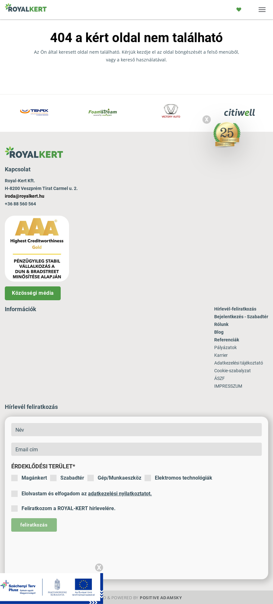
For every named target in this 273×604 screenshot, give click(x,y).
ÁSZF (219, 378)
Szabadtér (67, 478)
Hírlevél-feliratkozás (235, 308)
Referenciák (226, 339)
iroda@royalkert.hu (24, 196)
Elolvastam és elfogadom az (81, 494)
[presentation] (60, 550)
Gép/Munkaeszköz (114, 478)
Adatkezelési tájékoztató (238, 362)
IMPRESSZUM (228, 386)
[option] (34, 113)
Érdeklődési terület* (43, 466)
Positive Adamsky (161, 597)
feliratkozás (34, 525)
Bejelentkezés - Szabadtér (241, 316)
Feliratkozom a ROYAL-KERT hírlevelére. (63, 508)
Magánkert (29, 478)
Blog (219, 332)
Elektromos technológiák (178, 478)
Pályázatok (225, 347)
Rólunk (221, 324)
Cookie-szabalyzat (232, 370)
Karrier (221, 355)
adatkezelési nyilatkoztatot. (120, 494)
